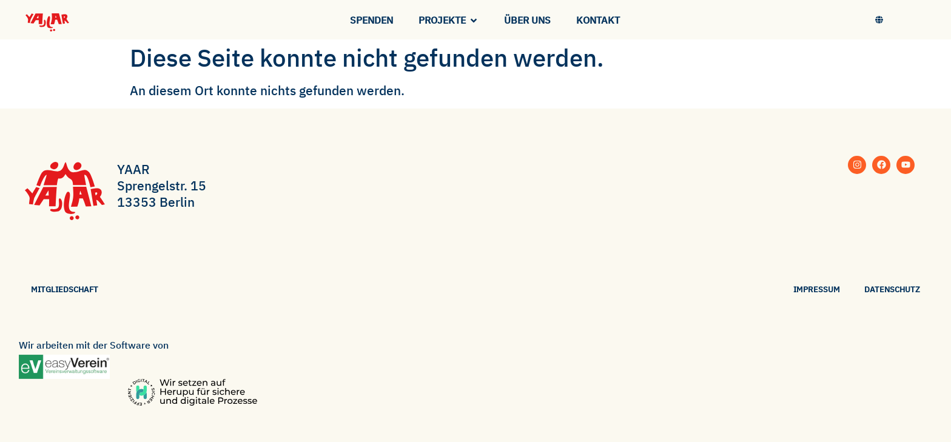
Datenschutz (892, 289)
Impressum (816, 289)
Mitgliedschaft (64, 289)
